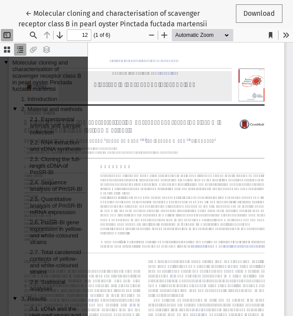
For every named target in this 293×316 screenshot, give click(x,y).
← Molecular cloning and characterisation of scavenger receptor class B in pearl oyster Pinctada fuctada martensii (112, 18)
